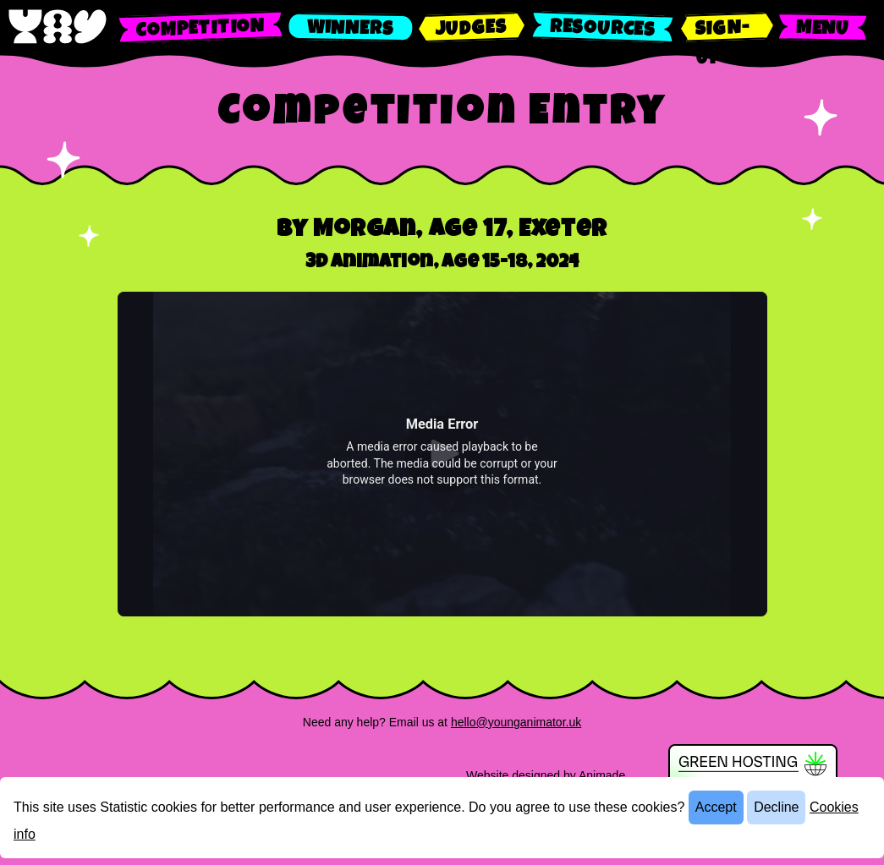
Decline (776, 807)
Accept (716, 807)
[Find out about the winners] (350, 27)
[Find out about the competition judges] (472, 27)
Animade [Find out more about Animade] (602, 775)
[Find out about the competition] (200, 27)
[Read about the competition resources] (603, 27)
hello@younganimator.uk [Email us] (516, 722)
